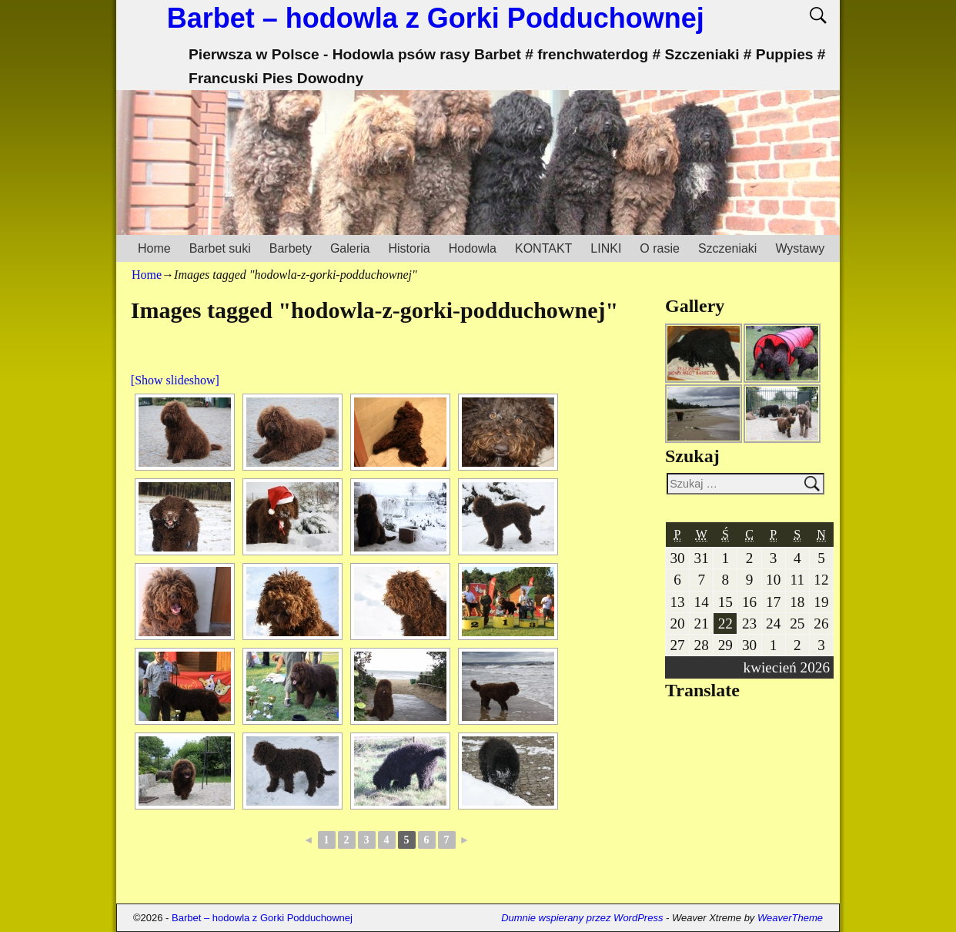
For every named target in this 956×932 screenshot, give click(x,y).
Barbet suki (220, 248)
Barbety (290, 248)
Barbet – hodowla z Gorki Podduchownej (435, 18)
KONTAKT (543, 248)
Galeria (350, 248)
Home (154, 248)
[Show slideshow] (175, 380)
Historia (409, 248)
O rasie (660, 248)
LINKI (605, 248)
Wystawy (799, 248)
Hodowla (472, 248)
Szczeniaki (727, 248)
